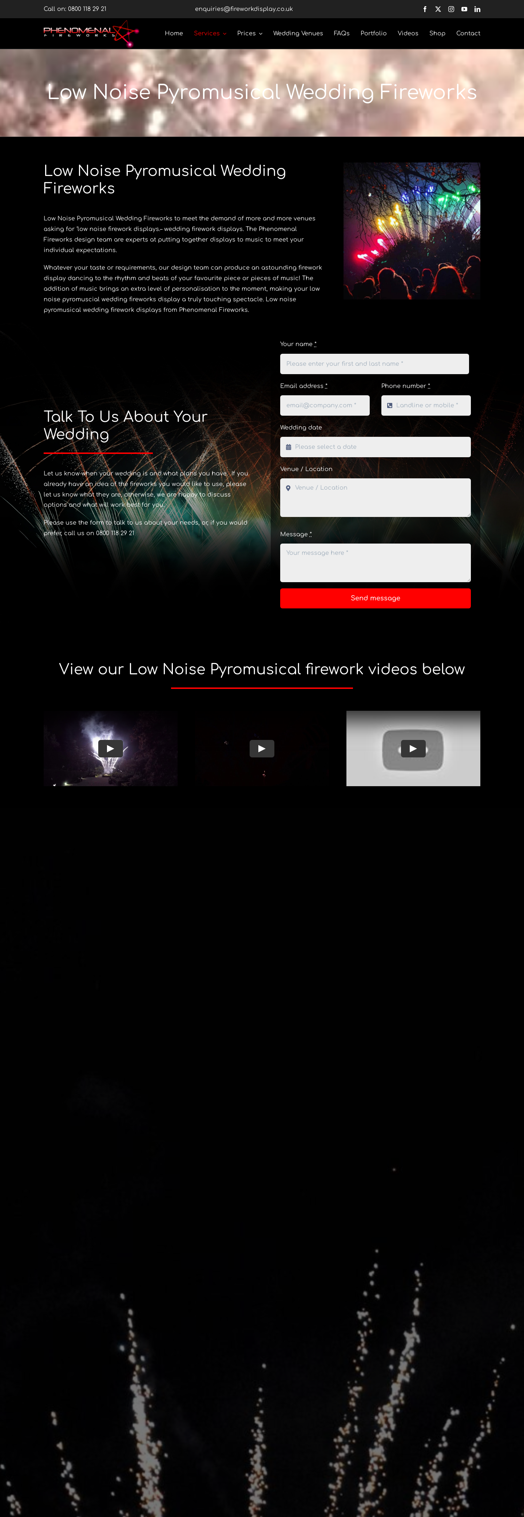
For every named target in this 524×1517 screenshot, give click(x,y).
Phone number (405, 386)
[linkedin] (477, 9)
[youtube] (464, 9)
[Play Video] (110, 748)
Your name (298, 344)
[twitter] (438, 9)
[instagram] (451, 9)
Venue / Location (306, 469)
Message (296, 534)
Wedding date (301, 427)
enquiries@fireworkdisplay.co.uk (244, 9)
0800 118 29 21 (87, 9)
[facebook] (425, 9)
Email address (304, 386)
